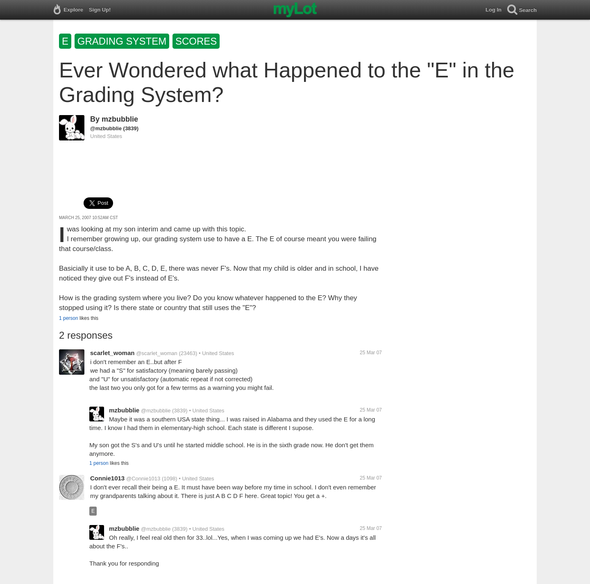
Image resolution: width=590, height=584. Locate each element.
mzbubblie (120, 119)
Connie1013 (107, 478)
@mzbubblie (106, 128)
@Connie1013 (143, 478)
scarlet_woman (112, 352)
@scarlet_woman (156, 353)
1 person (68, 318)
